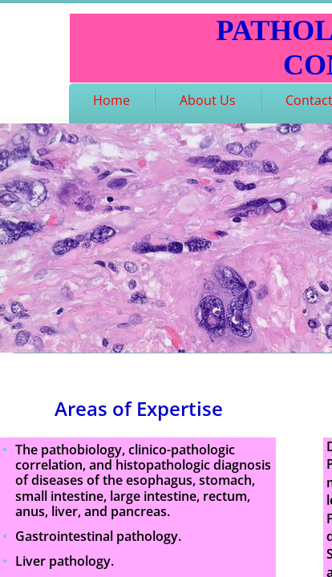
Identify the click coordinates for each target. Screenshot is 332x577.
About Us (208, 100)
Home (111, 100)
